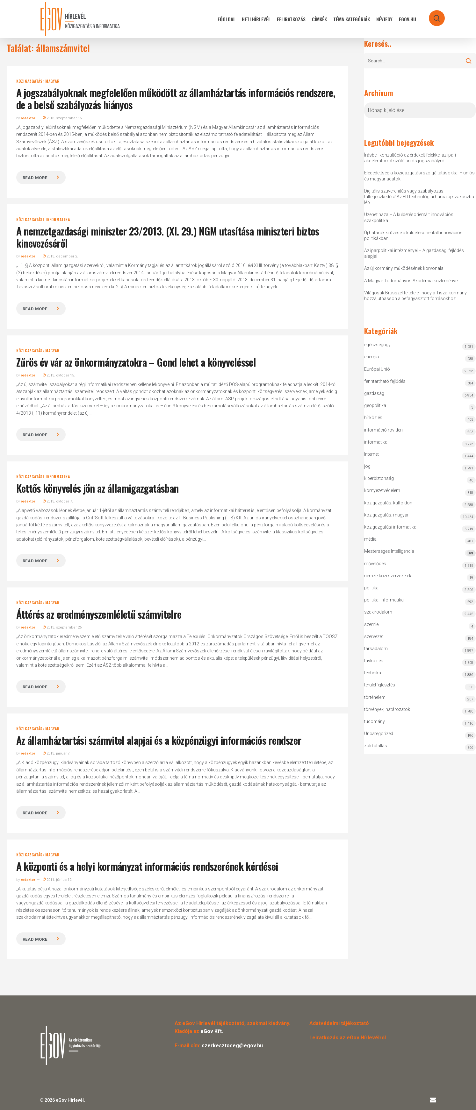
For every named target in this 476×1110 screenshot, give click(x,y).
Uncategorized (378, 733)
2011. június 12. (57, 880)
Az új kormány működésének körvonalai (404, 268)
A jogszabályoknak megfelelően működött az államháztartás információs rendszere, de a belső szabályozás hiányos (175, 98)
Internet (371, 454)
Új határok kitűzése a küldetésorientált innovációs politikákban (413, 235)
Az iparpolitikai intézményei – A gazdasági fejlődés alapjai (414, 253)
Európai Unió (377, 369)
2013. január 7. (56, 753)
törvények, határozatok (387, 709)
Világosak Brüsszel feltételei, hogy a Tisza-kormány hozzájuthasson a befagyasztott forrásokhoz (415, 295)
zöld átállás (375, 745)
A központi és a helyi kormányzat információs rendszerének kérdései (147, 866)
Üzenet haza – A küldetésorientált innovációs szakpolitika (408, 217)
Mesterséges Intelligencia (420, 553)
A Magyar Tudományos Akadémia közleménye (411, 280)
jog (367, 466)
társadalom (376, 648)
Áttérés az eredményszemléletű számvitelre (99, 614)
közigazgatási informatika (43, 219)
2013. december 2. (60, 256)
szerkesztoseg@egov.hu (232, 1046)
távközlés (373, 660)
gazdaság (374, 393)
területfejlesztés (379, 684)
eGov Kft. (211, 1031)
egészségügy (377, 344)
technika (372, 672)
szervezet (373, 636)
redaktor (28, 118)
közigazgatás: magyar (38, 81)
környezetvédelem (382, 490)
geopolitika (375, 405)
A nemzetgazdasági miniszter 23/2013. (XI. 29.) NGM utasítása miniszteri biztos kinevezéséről (167, 236)
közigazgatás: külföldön (388, 502)
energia (371, 356)
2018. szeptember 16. (63, 118)
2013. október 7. (58, 501)
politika (371, 587)
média (370, 539)
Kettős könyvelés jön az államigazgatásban (97, 488)
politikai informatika (384, 599)
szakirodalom (378, 612)
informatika (375, 442)
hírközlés (373, 417)
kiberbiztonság (379, 478)
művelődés (375, 563)
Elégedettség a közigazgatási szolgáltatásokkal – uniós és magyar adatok (419, 175)
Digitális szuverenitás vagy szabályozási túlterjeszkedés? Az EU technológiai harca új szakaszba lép (419, 196)
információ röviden (383, 429)
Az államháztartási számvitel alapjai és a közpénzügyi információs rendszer (158, 740)
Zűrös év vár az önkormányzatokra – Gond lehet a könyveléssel (136, 362)
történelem (375, 697)
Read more (35, 177)
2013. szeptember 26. (63, 627)
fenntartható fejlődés (385, 381)
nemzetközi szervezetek (387, 575)
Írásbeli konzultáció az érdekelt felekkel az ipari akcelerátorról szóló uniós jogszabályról (410, 157)
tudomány (374, 721)
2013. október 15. (59, 375)
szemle (371, 624)
